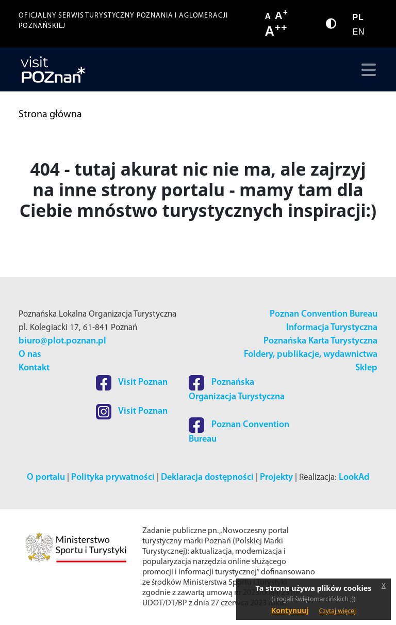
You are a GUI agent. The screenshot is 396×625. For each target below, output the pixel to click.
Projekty (276, 477)
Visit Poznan (132, 382)
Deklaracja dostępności (207, 477)
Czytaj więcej (337, 610)
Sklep (366, 368)
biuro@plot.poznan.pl (62, 341)
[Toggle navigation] (366, 69)
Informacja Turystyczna (331, 328)
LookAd (354, 477)
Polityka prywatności (113, 477)
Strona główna (50, 115)
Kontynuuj (290, 610)
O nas (30, 355)
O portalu (46, 477)
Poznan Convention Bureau (323, 314)
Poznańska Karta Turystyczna (320, 341)
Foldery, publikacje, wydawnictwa (310, 355)
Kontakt (34, 368)
